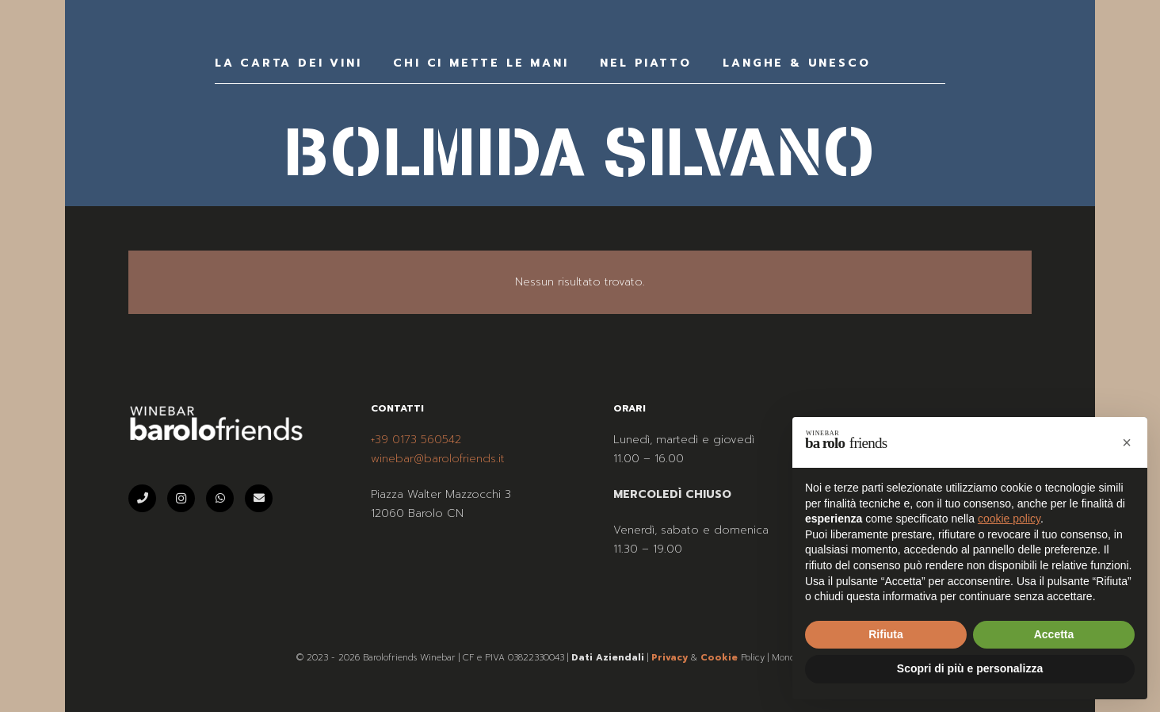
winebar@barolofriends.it (438, 458)
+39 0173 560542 (416, 439)
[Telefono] (142, 498)
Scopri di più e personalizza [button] (970, 668)
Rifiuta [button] (885, 634)
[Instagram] (181, 498)
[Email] (259, 498)
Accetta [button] (1054, 634)
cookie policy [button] (1009, 518)
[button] (1126, 442)
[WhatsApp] (220, 498)
